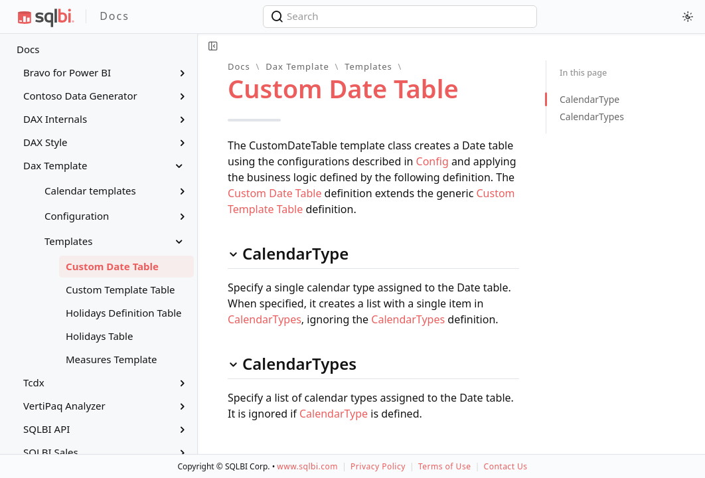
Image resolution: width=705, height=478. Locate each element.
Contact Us (506, 466)
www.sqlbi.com (307, 466)
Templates (368, 66)
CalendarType (333, 413)
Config (432, 161)
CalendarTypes (264, 319)
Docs (28, 49)
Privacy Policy (378, 466)
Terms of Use (444, 466)
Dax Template (297, 66)
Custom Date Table (274, 193)
